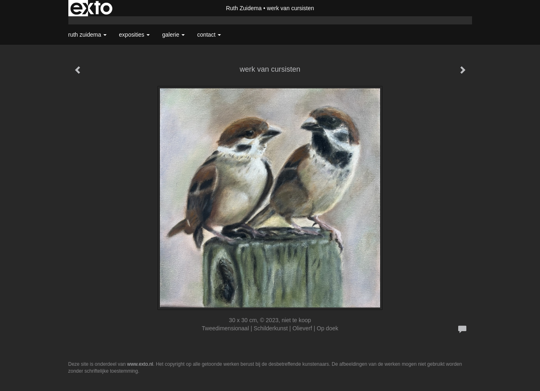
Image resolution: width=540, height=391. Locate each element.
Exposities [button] (134, 34)
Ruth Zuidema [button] (87, 34)
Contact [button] (209, 34)
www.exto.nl (140, 364)
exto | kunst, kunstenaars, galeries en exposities (91, 8)
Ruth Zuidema (244, 8)
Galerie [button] (173, 34)
